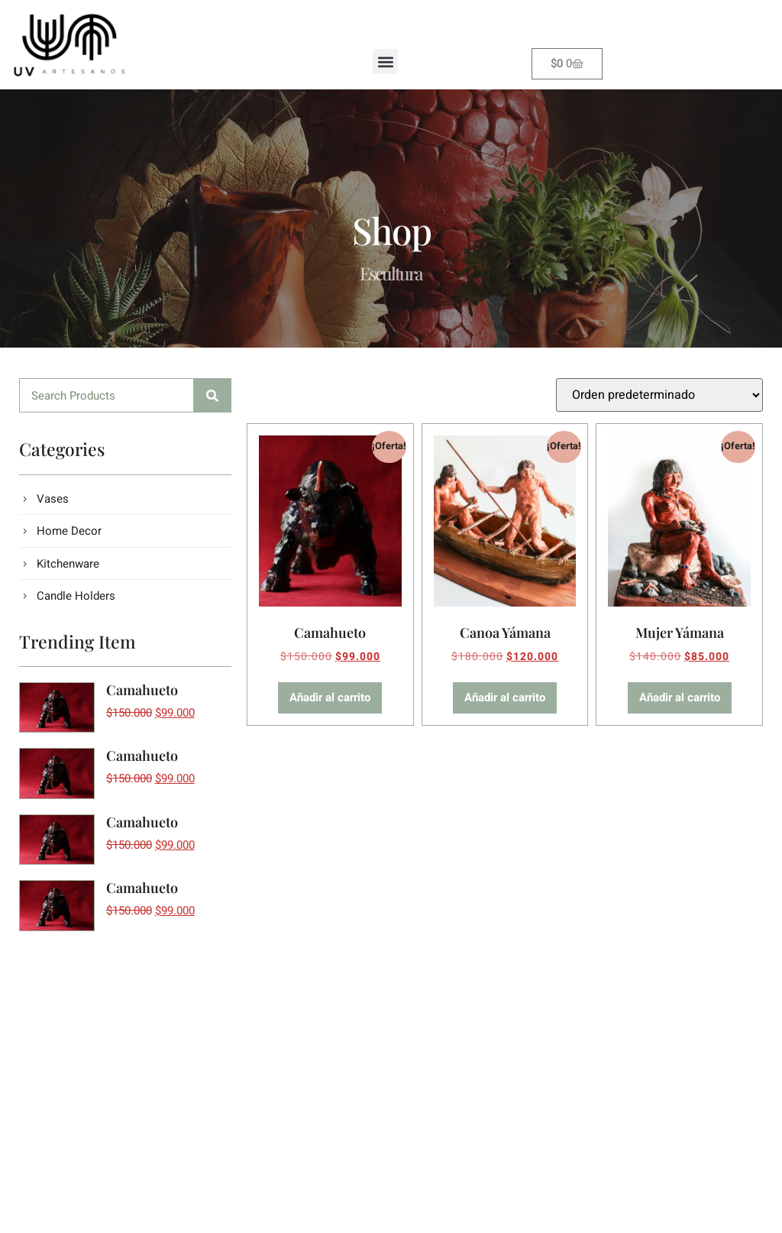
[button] (385, 61)
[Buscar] (213, 395)
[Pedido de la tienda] (659, 395)
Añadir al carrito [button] (329, 697)
